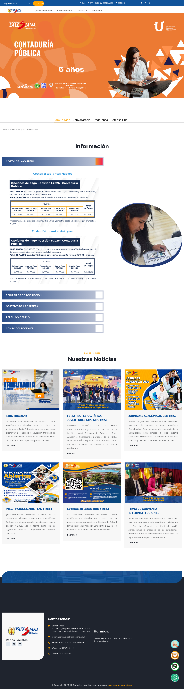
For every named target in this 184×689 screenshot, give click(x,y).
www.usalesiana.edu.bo (120, 685)
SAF (90, 3)
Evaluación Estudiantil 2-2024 (88, 509)
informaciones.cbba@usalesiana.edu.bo (69, 637)
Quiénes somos (43, 10)
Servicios (97, 10)
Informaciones (64, 10)
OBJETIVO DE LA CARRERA (54, 306)
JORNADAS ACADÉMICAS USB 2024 (152, 416)
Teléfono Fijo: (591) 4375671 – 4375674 (68, 642)
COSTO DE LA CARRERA (54, 161)
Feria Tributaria (16, 416)
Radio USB (38, 3)
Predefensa (100, 120)
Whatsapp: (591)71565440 (62, 648)
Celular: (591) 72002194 (61, 653)
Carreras (82, 10)
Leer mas (10, 445)
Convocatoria (81, 120)
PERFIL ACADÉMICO (54, 317)
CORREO (120, 3)
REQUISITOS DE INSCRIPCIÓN (54, 294)
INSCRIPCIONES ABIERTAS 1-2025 (29, 509)
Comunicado (62, 120)
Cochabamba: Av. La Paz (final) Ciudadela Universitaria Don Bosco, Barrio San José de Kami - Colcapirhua (71, 628)
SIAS (82, 3)
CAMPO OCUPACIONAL (54, 328)
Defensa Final (119, 120)
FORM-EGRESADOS (104, 3)
